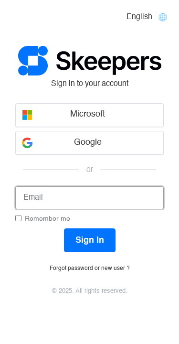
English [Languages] (139, 17)
